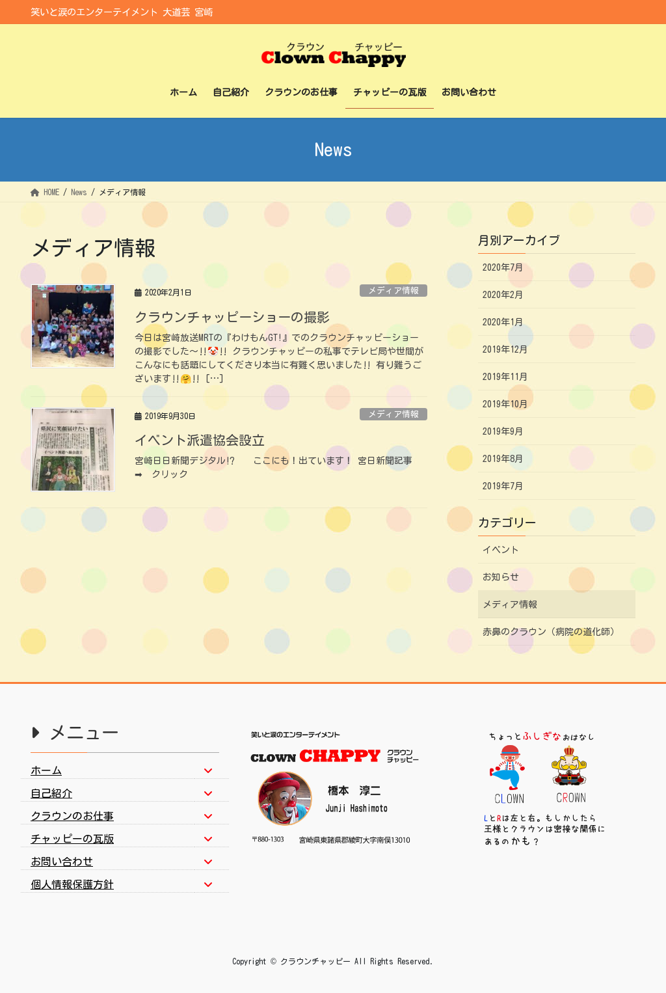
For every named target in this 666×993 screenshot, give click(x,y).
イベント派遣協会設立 (200, 439)
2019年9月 (503, 431)
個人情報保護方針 (72, 884)
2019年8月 (503, 458)
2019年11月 (505, 376)
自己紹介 (51, 793)
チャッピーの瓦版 (72, 839)
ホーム (46, 770)
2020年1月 (503, 322)
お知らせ (501, 577)
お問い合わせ (62, 861)
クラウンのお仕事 (72, 816)
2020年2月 (503, 294)
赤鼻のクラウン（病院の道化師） (551, 631)
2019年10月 (505, 404)
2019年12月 (505, 349)
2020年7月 (503, 267)
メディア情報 (393, 290)
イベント (501, 549)
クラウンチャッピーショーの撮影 (232, 316)
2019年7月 (503, 486)
